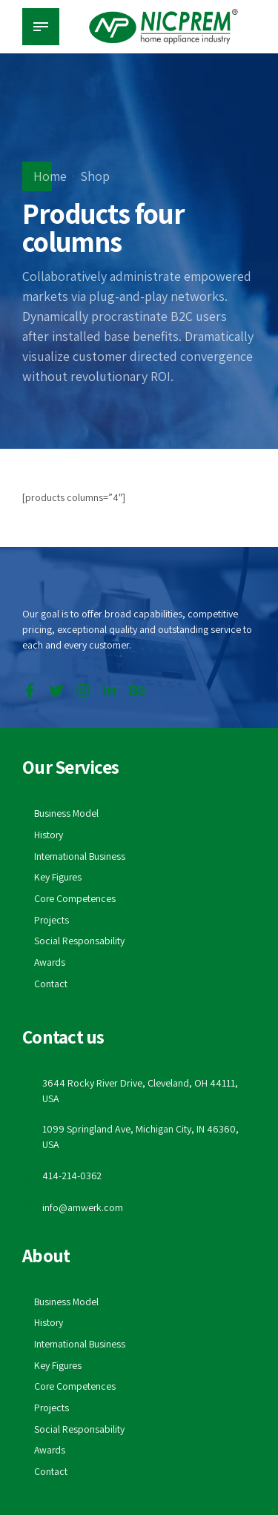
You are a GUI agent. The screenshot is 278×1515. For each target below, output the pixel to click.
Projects (52, 919)
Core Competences (75, 898)
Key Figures (58, 877)
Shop (95, 176)
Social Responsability (79, 940)
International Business (80, 856)
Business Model (67, 813)
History (49, 834)
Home (50, 176)
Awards (50, 962)
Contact (50, 983)
